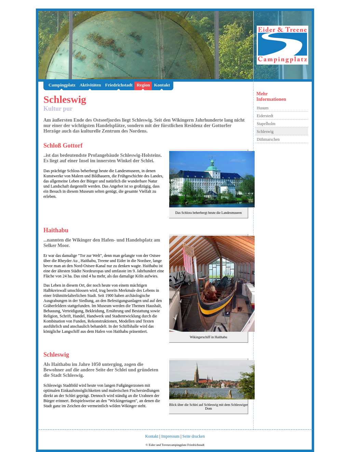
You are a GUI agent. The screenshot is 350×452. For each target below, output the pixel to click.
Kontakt (162, 84)
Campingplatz (62, 84)
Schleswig (265, 131)
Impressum (170, 436)
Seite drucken (194, 436)
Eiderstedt (265, 115)
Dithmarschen (268, 139)
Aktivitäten (90, 84)
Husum (263, 108)
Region (143, 84)
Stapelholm (266, 123)
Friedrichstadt (119, 84)
